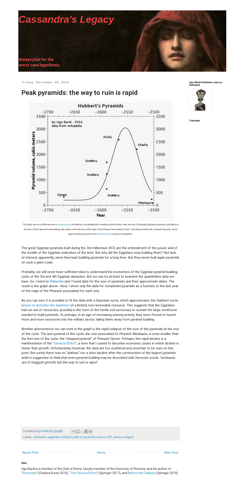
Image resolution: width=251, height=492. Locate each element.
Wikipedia (57, 281)
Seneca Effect (65, 343)
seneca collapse (123, 437)
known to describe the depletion (45, 305)
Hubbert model (104, 234)
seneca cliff (104, 437)
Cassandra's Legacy (66, 19)
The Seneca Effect (83, 473)
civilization (40, 437)
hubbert (66, 437)
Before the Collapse (141, 473)
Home (101, 452)
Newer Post (31, 452)
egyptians (54, 437)
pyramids (89, 437)
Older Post (171, 452)
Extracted (29, 473)
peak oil (77, 437)
